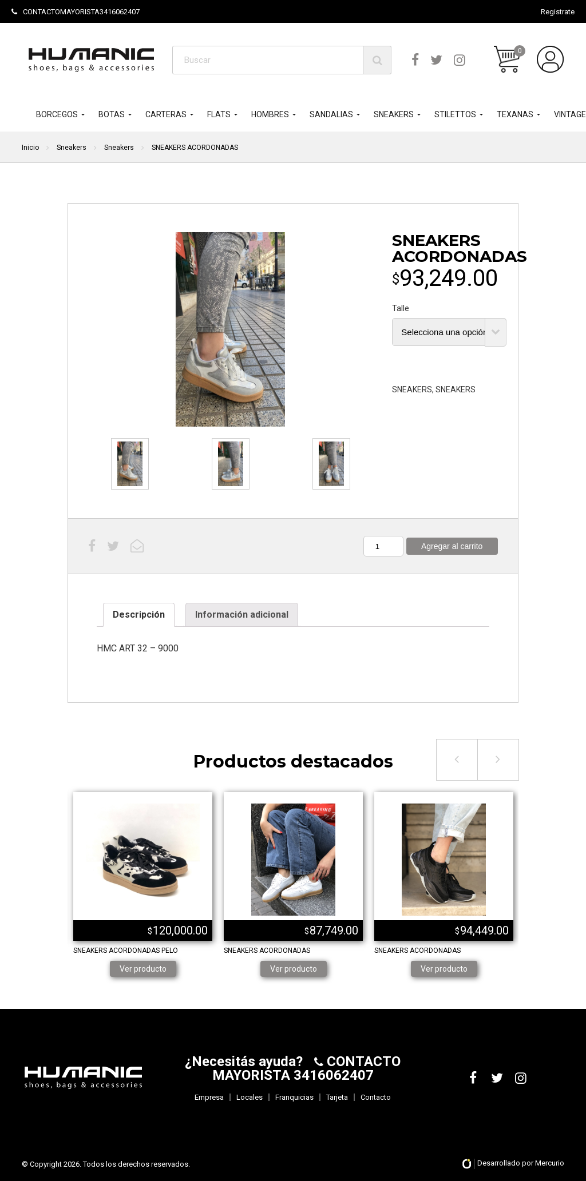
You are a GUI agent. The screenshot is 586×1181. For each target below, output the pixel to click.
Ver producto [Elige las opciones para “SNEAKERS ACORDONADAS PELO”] (143, 968)
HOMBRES (270, 114)
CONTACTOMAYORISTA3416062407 (75, 11)
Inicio (30, 148)
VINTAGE (570, 114)
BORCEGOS (57, 114)
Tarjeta (337, 1097)
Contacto (376, 1097)
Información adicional (241, 614)
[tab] (139, 615)
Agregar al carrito (451, 546)
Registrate (558, 11)
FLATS (219, 114)
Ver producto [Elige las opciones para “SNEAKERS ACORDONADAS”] (293, 968)
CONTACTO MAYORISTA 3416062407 (306, 1068)
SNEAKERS (394, 114)
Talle (400, 308)
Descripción (139, 614)
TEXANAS (515, 114)
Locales (249, 1097)
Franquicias (294, 1097)
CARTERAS (166, 114)
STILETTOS (455, 114)
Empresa (209, 1097)
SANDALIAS (331, 114)
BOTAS (111, 114)
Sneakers (71, 148)
